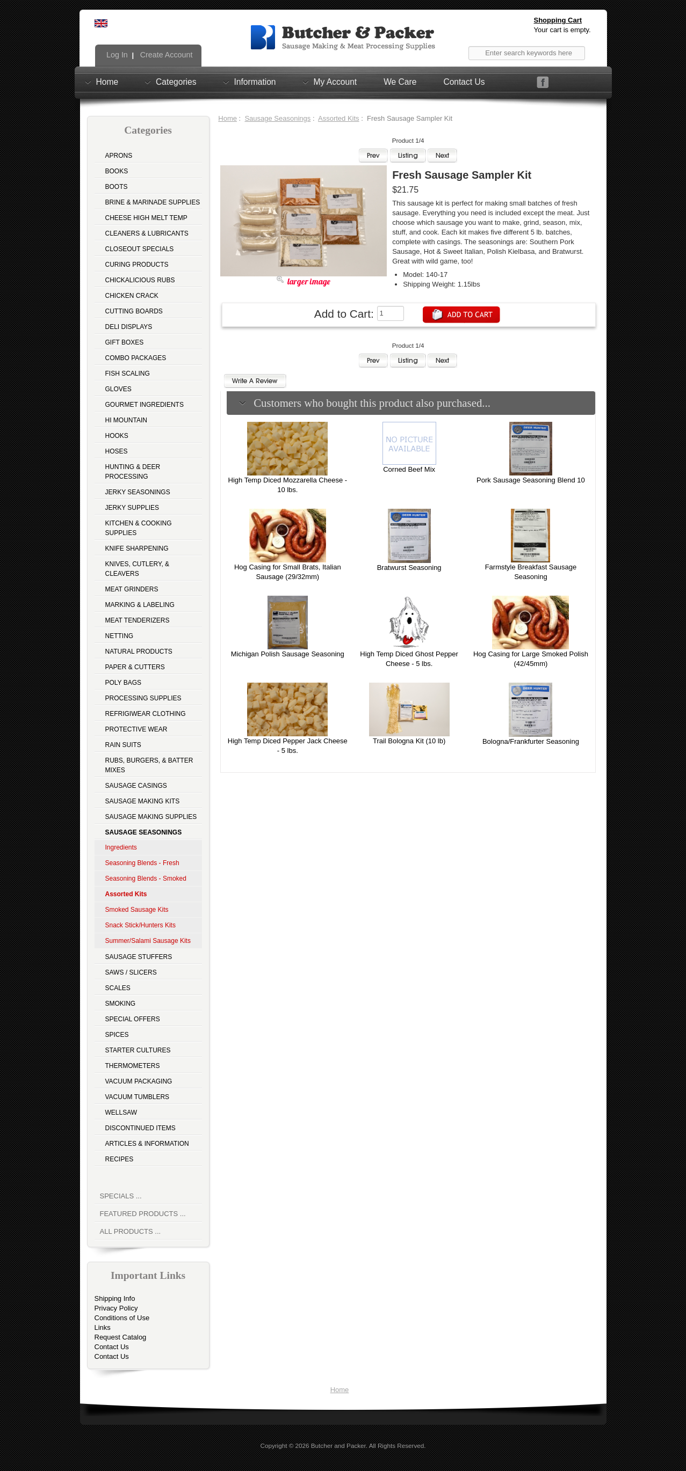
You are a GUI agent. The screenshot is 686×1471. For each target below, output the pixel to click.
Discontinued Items (140, 1128)
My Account (335, 81)
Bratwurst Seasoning (409, 567)
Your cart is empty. (562, 30)
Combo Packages (136, 358)
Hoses (116, 451)
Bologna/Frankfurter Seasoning (530, 741)
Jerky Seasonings (137, 492)
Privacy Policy (116, 1308)
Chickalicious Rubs (140, 280)
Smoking (120, 1003)
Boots (116, 187)
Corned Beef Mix (409, 469)
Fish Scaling (127, 373)
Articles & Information (147, 1143)
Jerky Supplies (132, 507)
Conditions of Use (122, 1318)
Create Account (165, 54)
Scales (118, 988)
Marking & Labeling (140, 605)
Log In (116, 54)
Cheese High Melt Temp (146, 218)
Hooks (116, 436)
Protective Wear (136, 729)
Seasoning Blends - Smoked (145, 878)
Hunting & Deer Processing (133, 471)
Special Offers (132, 1019)
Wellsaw (121, 1112)
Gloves (118, 389)
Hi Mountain (126, 420)
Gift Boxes (124, 342)
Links (103, 1327)
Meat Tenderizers (137, 620)
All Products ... (130, 1231)
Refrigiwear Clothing (145, 714)
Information (255, 81)
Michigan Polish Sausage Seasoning (287, 654)
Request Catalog (121, 1337)
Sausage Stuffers (138, 957)
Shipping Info (115, 1298)
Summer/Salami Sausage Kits (148, 941)
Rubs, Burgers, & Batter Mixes (149, 765)
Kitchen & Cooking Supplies (138, 528)
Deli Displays (129, 327)
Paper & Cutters (135, 667)
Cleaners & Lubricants (147, 233)
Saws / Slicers (131, 972)
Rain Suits (123, 745)
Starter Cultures (138, 1050)
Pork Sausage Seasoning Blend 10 (530, 480)
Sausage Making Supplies (151, 817)
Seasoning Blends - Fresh (142, 863)
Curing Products (137, 264)
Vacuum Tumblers (137, 1097)
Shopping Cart (558, 20)
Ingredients (121, 847)
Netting (119, 636)
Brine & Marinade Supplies (152, 202)
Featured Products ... (143, 1214)
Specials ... (121, 1196)
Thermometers (132, 1066)
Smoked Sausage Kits (137, 909)
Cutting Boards (134, 311)
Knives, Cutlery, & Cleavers (137, 568)
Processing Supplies (143, 698)
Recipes (119, 1159)
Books (116, 171)
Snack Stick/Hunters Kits (140, 925)
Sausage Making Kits (142, 801)
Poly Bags (123, 682)
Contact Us (464, 81)
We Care (400, 81)
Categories (176, 81)
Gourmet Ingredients (144, 404)
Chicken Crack (131, 295)
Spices (117, 1034)
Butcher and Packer (338, 1445)
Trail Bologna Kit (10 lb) (409, 741)
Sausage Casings (136, 785)
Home (107, 81)
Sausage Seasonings (277, 118)
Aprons (119, 155)
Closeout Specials (139, 249)
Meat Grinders (131, 589)
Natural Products (138, 651)
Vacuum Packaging (138, 1081)
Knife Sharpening (137, 548)
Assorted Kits (338, 118)
